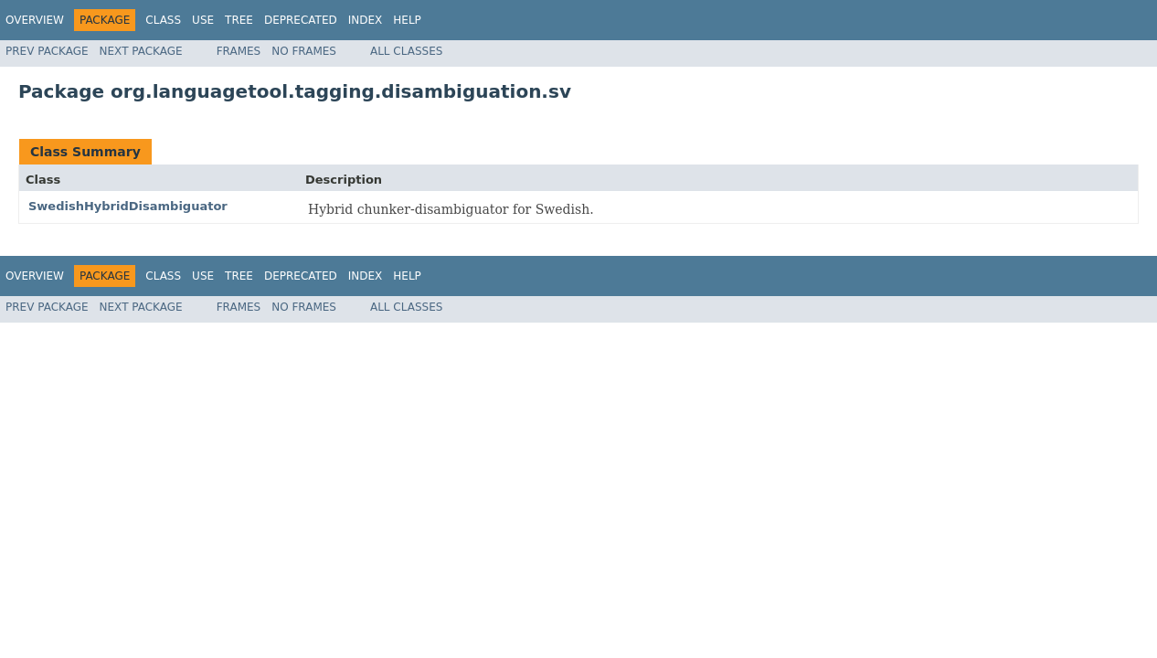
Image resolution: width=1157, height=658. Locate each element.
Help (407, 20)
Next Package (141, 51)
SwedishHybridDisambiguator (128, 206)
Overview (34, 20)
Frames (239, 51)
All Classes (406, 51)
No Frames (303, 51)
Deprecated (300, 20)
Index (365, 20)
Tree (239, 20)
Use (203, 20)
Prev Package (47, 51)
